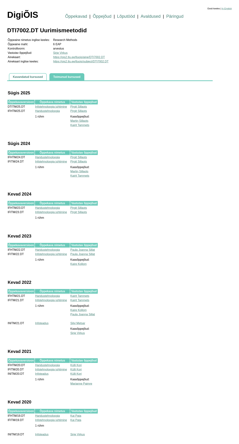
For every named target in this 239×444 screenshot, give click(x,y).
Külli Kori (76, 365)
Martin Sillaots (79, 120)
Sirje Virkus (60, 52)
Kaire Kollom (78, 264)
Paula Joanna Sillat (82, 249)
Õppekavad (76, 16)
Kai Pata (75, 415)
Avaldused (151, 16)
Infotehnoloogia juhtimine (51, 106)
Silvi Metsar (77, 323)
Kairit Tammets (79, 125)
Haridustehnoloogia (47, 110)
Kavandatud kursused (28, 76)
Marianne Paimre (81, 383)
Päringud (175, 16)
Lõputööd (126, 16)
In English (227, 8)
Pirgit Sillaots (78, 106)
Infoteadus (42, 323)
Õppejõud (102, 16)
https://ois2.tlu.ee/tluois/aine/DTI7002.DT (79, 57)
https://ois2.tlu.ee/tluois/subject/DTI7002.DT (80, 61)
